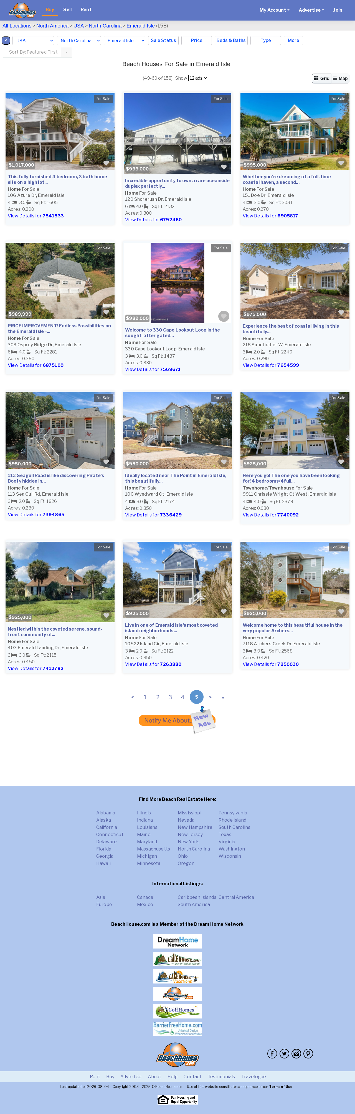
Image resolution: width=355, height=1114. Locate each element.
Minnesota (148, 863)
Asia (100, 897)
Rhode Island (232, 820)
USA (78, 26)
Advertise (130, 1076)
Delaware (106, 841)
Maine (144, 834)
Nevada (186, 820)
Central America (236, 897)
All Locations (16, 26)
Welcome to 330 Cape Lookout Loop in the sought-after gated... (172, 332)
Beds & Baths (231, 40)
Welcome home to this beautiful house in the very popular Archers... (293, 628)
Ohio (183, 856)
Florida (103, 849)
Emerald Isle (140, 26)
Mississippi (189, 813)
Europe (104, 904)
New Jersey (190, 834)
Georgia (104, 856)
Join (337, 10)
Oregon (186, 863)
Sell (67, 9)
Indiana (145, 820)
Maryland (147, 841)
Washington (232, 849)
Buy (50, 9)
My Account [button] (273, 10)
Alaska (103, 820)
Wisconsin (230, 856)
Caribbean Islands (197, 897)
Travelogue (253, 1076)
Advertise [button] (310, 10)
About (154, 1076)
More (293, 40)
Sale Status (163, 40)
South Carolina (234, 827)
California (106, 827)
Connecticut (109, 834)
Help (173, 1076)
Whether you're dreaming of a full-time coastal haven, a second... (287, 179)
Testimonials (221, 1076)
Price (196, 40)
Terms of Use (280, 1087)
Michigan (147, 856)
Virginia (227, 841)
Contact (192, 1076)
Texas (225, 834)
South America (194, 904)
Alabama (105, 813)
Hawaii (103, 863)
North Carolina (105, 26)
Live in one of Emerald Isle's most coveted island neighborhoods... (171, 628)
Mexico (145, 904)
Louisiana (147, 827)
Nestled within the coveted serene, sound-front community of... (55, 631)
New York (188, 841)
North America (52, 26)
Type (265, 40)
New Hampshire (195, 827)
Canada (145, 897)
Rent (86, 9)
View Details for (36, 216)
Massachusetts (153, 849)
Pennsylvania (233, 813)
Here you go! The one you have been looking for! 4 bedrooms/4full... (291, 478)
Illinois (144, 813)
